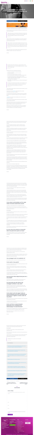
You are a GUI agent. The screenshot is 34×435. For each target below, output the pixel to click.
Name (8, 402)
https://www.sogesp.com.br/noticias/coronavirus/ (14, 359)
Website (8, 408)
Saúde (17, 7)
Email (8, 405)
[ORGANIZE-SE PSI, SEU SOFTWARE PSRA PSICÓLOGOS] (17, 25)
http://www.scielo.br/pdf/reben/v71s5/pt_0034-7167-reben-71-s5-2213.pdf (17, 370)
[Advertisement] (17, 57)
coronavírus (24, 27)
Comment (9, 393)
